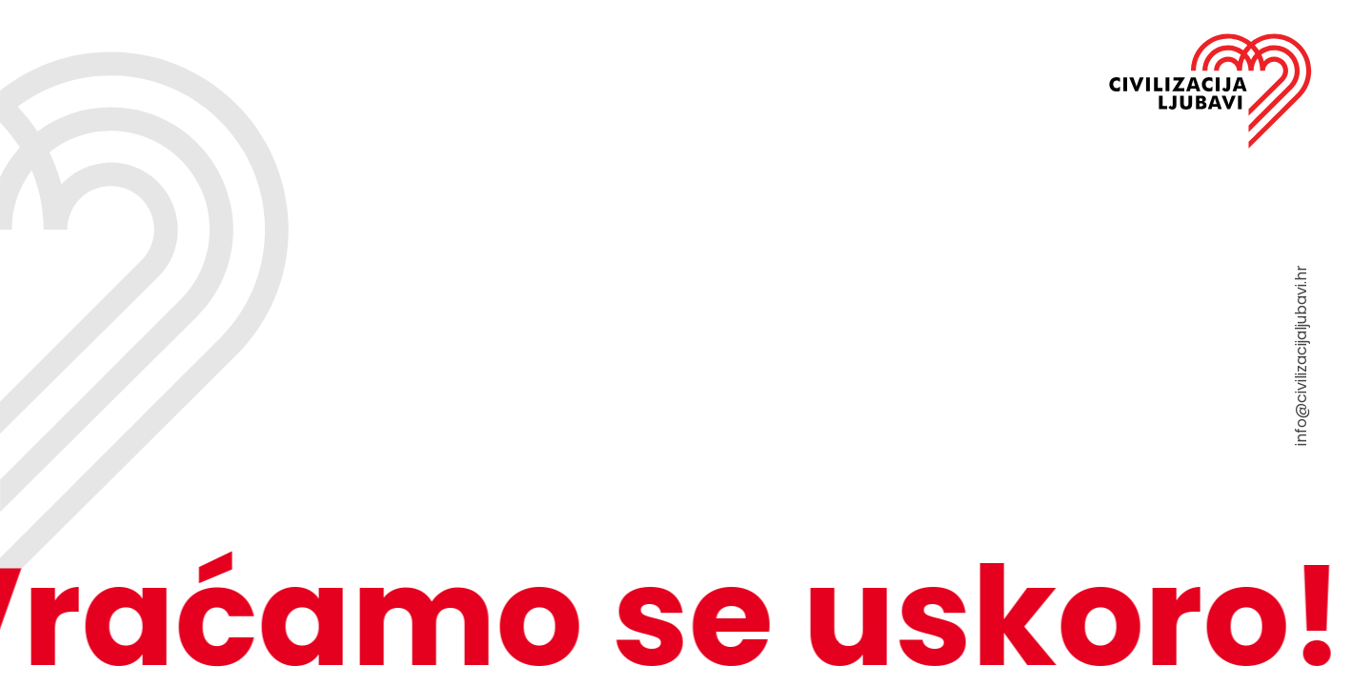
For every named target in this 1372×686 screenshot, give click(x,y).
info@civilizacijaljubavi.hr (1301, 355)
